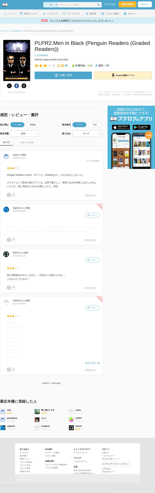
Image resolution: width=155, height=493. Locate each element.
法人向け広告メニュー (110, 459)
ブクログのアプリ (80, 461)
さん (16, 155)
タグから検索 (50, 456)
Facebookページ (108, 472)
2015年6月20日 (19, 211)
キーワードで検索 (52, 452)
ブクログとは (109, 4)
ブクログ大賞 (25, 465)
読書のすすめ (25, 471)
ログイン (145, 4)
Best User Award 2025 (82, 470)
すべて (6, 142)
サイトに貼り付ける (16, 92)
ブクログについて (80, 452)
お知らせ (105, 452)
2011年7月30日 (19, 304)
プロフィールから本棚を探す (56, 465)
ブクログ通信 (25, 468)
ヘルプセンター (108, 456)
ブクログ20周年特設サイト (84, 473)
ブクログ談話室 (26, 462)
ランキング (24, 452)
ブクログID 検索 (51, 468)
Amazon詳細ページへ (123, 75)
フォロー (92, 215)
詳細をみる (90, 195)
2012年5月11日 (19, 256)
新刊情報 (23, 456)
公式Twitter (106, 469)
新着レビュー (25, 459)
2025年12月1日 (19, 158)
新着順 (33, 125)
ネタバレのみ (27, 142)
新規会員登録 (127, 4)
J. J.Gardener (41, 55)
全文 (95, 125)
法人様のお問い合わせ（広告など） (116, 464)
